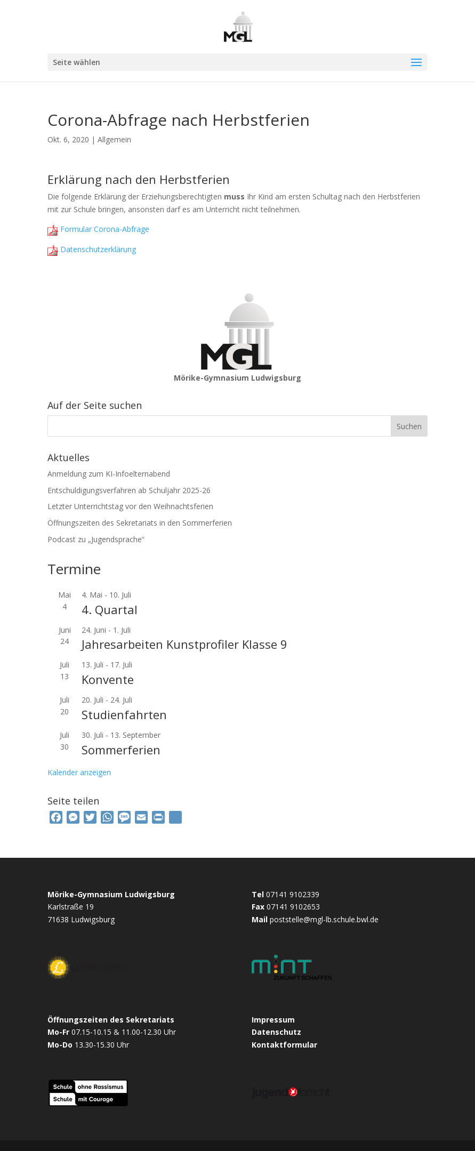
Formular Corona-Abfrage (103, 229)
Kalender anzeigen (79, 772)
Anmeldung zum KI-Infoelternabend (108, 474)
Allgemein (114, 139)
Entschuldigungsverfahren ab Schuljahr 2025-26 (129, 490)
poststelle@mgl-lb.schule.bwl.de (324, 919)
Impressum (273, 1020)
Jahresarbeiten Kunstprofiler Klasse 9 (184, 644)
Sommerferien (121, 750)
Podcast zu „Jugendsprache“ (95, 539)
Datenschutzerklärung (97, 249)
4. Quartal (110, 609)
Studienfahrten (124, 714)
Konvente (108, 679)
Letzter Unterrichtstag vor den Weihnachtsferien (130, 506)
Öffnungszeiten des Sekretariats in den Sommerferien (139, 523)
